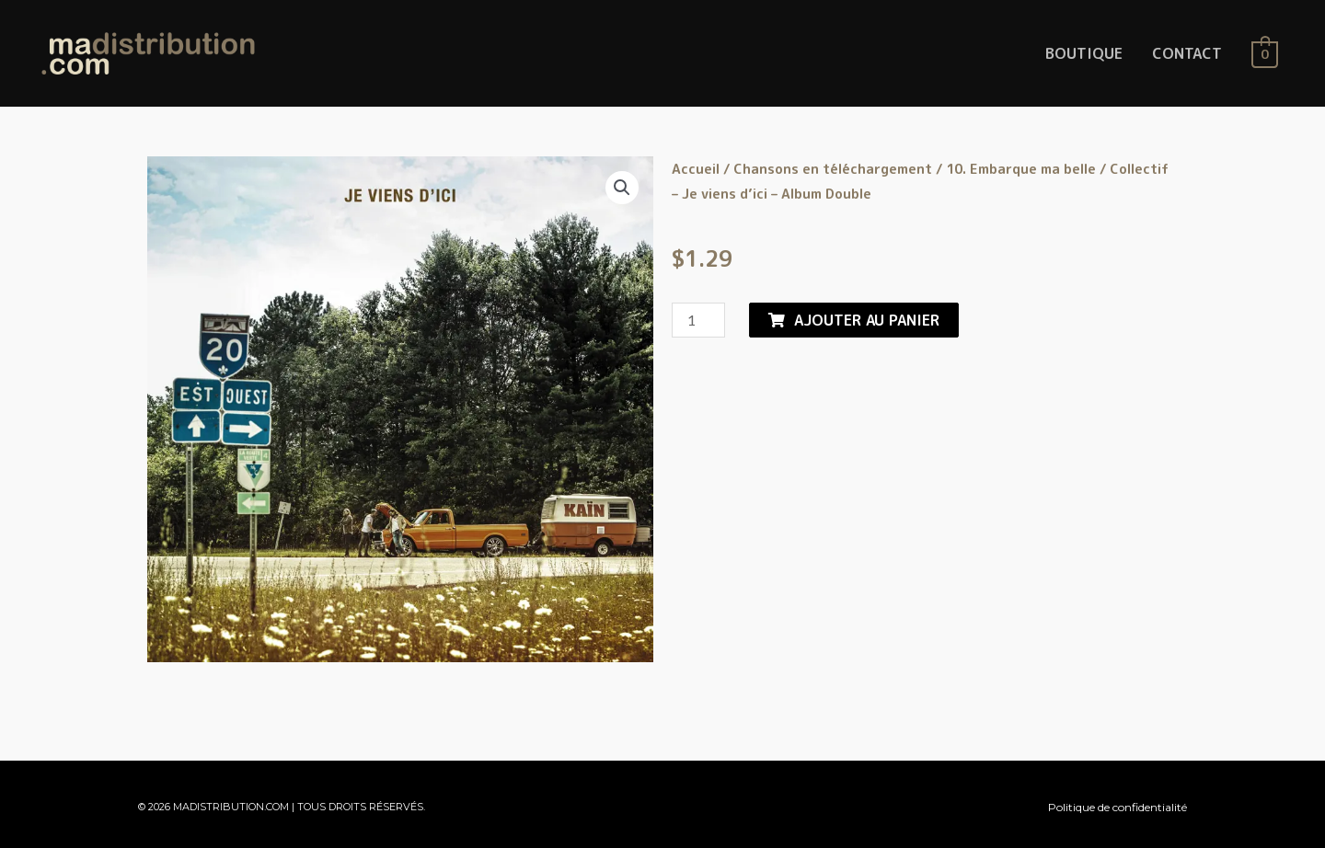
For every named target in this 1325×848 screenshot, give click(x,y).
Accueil (696, 168)
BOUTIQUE (1084, 53)
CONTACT (1187, 53)
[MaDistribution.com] (148, 52)
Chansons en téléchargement (832, 168)
